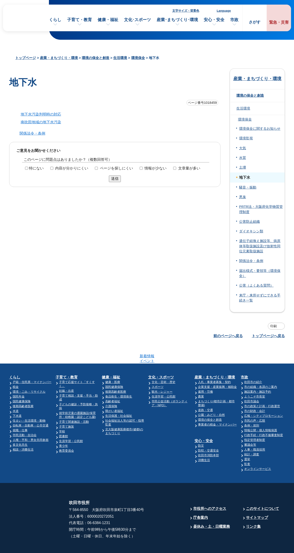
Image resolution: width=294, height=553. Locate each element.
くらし (55, 19)
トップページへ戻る (268, 336)
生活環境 (120, 58)
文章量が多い (189, 168)
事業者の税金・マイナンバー (217, 406)
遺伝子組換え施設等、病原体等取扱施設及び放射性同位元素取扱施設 (259, 246)
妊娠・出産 (66, 373)
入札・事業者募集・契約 (214, 364)
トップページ (25, 58)
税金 (16, 369)
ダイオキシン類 (251, 231)
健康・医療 (112, 364)
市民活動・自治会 (25, 417)
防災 (201, 427)
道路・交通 (205, 392)
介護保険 (111, 388)
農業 (201, 378)
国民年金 (19, 378)
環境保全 (138, 58)
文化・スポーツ (161, 359)
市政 (234, 19)
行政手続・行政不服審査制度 (263, 417)
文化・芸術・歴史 (163, 364)
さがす (254, 22)
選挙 (247, 441)
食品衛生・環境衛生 (118, 378)
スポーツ (158, 369)
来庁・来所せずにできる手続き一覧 (259, 297)
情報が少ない (155, 168)
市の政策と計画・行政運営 (262, 388)
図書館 (63, 418)
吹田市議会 (251, 383)
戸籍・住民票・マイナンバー (32, 364)
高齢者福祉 (112, 383)
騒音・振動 (247, 187)
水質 (242, 158)
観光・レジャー (162, 373)
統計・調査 (251, 436)
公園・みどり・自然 (211, 397)
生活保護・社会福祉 (118, 398)
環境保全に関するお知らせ (259, 128)
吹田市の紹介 (253, 364)
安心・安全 (214, 19)
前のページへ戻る (228, 336)
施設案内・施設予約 (257, 373)
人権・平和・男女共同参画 (30, 422)
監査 (247, 446)
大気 (242, 148)
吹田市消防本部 (208, 437)
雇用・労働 (205, 373)
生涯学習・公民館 (71, 423)
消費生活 (204, 442)
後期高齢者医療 (23, 388)
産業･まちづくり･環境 (177, 19)
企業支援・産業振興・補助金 (217, 369)
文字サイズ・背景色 (185, 10)
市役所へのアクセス (209, 491)
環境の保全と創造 (95, 58)
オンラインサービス (257, 451)
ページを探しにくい (116, 168)
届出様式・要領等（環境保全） (259, 273)
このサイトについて (262, 491)
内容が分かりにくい (71, 168)
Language (224, 10)
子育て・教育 (79, 19)
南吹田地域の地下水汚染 (41, 122)
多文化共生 (20, 427)
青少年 (63, 428)
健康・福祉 (108, 19)
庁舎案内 (200, 500)
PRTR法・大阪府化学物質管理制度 (261, 209)
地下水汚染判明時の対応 (41, 114)
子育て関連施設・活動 (74, 404)
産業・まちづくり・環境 (59, 58)
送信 (115, 179)
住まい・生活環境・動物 (29, 402)
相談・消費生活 (23, 431)
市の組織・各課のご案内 (260, 369)
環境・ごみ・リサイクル (29, 373)
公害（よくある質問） (256, 285)
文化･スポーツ (137, 19)
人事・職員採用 (254, 431)
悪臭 (242, 197)
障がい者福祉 (114, 393)
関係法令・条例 (32, 133)
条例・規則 (251, 407)
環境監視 (246, 138)
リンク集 (253, 509)
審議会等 (250, 427)
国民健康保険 (22, 383)
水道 (16, 393)
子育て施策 (66, 408)
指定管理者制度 (254, 422)
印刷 (273, 326)
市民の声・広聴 (254, 402)
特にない (36, 168)
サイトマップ (257, 500)
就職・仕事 (20, 412)
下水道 (17, 398)
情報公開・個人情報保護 (260, 412)
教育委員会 (66, 432)
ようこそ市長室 (254, 378)
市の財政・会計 (254, 393)
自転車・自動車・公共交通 (30, 407)
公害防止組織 (249, 221)
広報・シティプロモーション (263, 398)
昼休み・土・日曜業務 (211, 509)
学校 (62, 413)
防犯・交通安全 (208, 432)
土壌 (242, 167)
